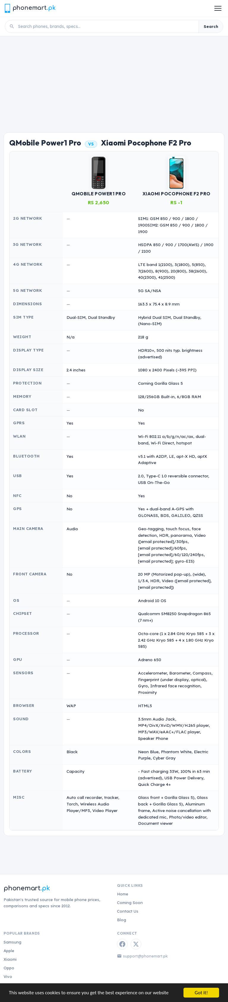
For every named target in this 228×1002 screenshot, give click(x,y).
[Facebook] (122, 944)
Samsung (12, 942)
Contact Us (127, 911)
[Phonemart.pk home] (30, 8)
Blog (121, 919)
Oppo (9, 967)
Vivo (8, 976)
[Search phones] (107, 26)
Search (211, 26)
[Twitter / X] (136, 944)
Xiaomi (10, 959)
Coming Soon (130, 902)
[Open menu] (218, 8)
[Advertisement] (114, 80)
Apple (9, 950)
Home (122, 894)
